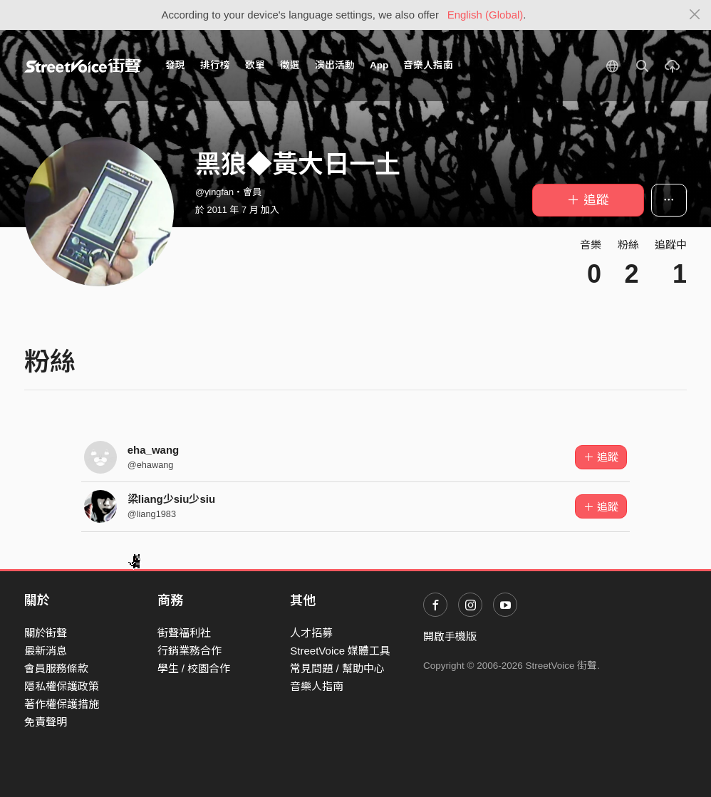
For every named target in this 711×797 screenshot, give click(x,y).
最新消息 (45, 651)
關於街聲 (45, 633)
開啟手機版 (450, 636)
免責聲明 (45, 722)
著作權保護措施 (61, 704)
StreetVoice (83, 65)
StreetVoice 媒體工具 (340, 651)
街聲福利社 (184, 633)
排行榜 (215, 65)
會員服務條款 (56, 668)
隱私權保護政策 (61, 686)
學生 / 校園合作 (194, 668)
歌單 (255, 65)
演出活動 (335, 65)
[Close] (695, 15)
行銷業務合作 (189, 651)
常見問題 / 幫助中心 (337, 668)
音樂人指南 (428, 65)
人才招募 (311, 633)
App (379, 65)
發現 (175, 65)
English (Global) (485, 15)
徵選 (290, 65)
